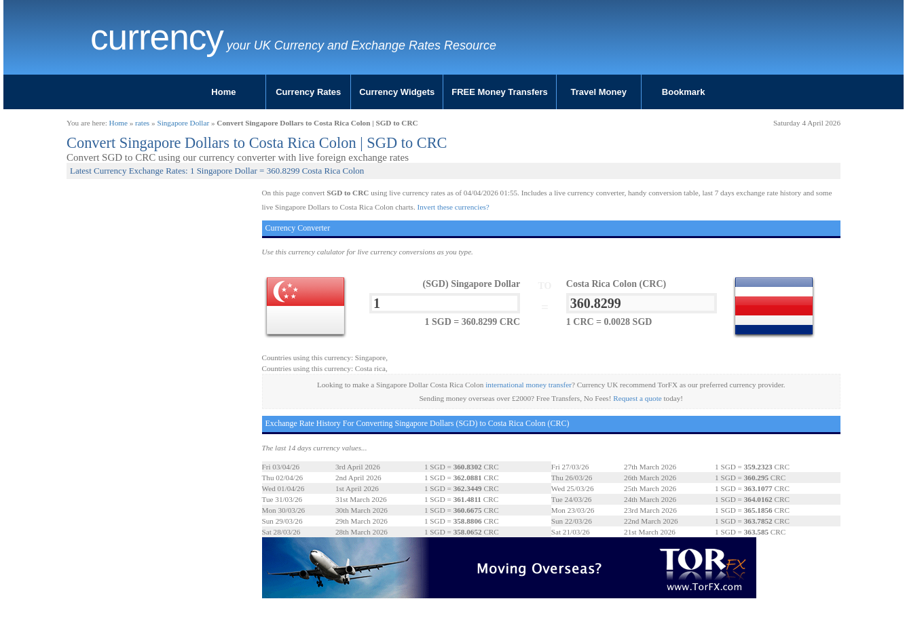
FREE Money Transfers (499, 92)
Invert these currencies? (453, 207)
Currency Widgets (396, 92)
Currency (156, 37)
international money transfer (528, 385)
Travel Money (599, 92)
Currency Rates (308, 92)
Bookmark (683, 92)
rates (142, 123)
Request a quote (637, 398)
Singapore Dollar (183, 123)
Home (223, 92)
